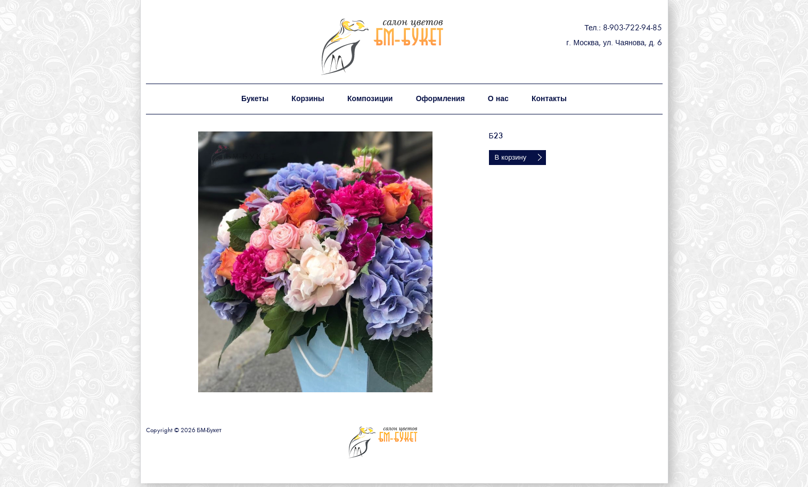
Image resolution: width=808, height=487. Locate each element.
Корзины (307, 99)
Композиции (370, 99)
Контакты (549, 99)
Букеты (254, 99)
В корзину (511, 157)
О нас (498, 99)
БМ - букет (405, 46)
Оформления (440, 99)
